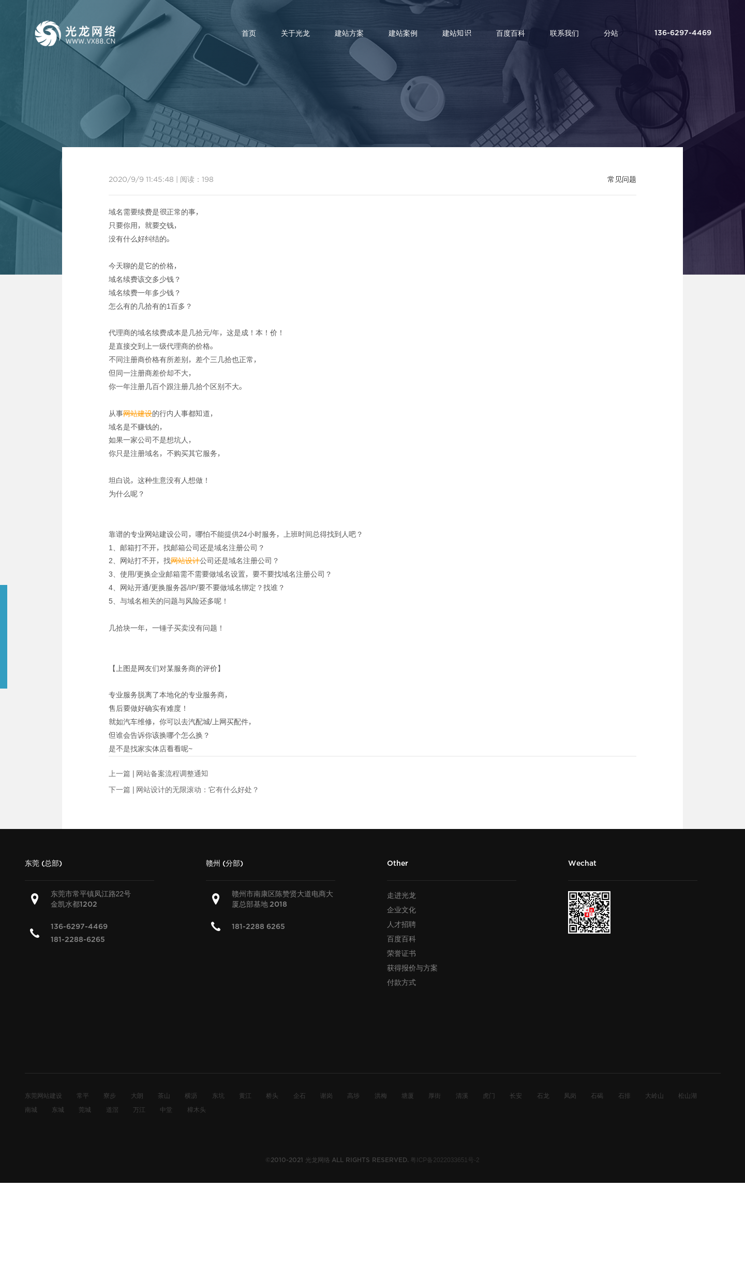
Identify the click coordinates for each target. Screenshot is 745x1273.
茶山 (164, 1095)
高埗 (353, 1095)
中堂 (166, 1109)
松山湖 (687, 1095)
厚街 (434, 1095)
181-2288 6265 (258, 926)
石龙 (543, 1095)
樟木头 (196, 1109)
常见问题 (621, 179)
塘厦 (407, 1095)
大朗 (137, 1095)
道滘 (112, 1109)
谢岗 (326, 1095)
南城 (31, 1109)
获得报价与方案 (412, 967)
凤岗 (570, 1095)
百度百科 (510, 33)
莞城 (85, 1109)
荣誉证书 (401, 953)
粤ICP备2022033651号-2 (444, 1159)
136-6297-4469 (79, 926)
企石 (299, 1095)
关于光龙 (295, 33)
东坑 (218, 1095)
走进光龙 (401, 895)
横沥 (191, 1095)
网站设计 (185, 560)
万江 (139, 1109)
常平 (83, 1095)
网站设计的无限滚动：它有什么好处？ (197, 789)
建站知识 (456, 33)
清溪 (462, 1095)
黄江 (245, 1095)
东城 (58, 1109)
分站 (611, 33)
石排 (624, 1095)
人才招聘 (401, 924)
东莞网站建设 (43, 1095)
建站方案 (349, 33)
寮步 (109, 1095)
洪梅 (381, 1095)
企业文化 (401, 909)
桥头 (272, 1095)
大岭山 (654, 1095)
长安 (516, 1095)
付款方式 (401, 982)
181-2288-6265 (78, 939)
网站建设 (137, 413)
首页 (249, 33)
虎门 (489, 1095)
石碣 (597, 1095)
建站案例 (403, 33)
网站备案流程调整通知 (172, 773)
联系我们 (564, 33)
